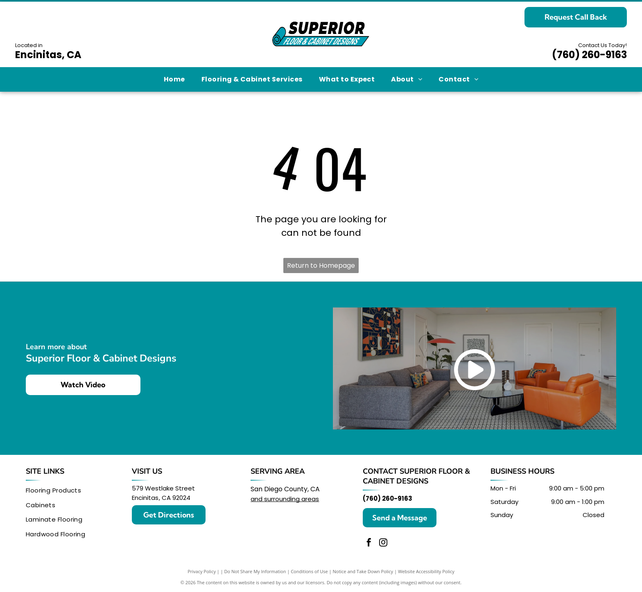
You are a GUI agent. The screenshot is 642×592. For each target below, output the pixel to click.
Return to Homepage (321, 265)
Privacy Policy (202, 571)
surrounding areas (291, 499)
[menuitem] (174, 79)
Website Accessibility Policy (426, 571)
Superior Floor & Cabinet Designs (416, 476)
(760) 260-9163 (589, 54)
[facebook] (369, 543)
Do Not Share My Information (255, 571)
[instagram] (383, 543)
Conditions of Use (309, 571)
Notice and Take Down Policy (363, 571)
